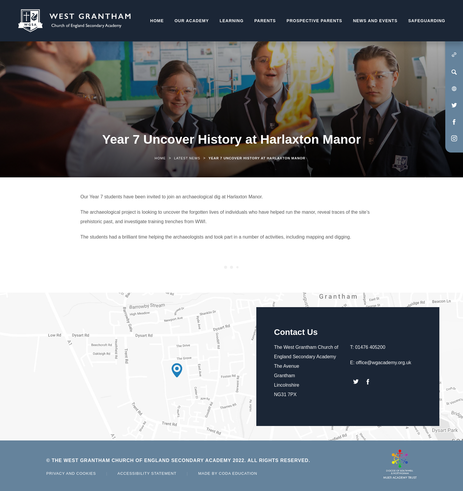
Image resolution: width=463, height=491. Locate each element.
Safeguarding (426, 20)
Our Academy (192, 20)
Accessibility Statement (147, 473)
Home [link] (160, 158)
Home (157, 20)
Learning (232, 20)
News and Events (375, 20)
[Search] (454, 72)
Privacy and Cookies (71, 473)
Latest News (187, 158)
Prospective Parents (314, 20)
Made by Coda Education (227, 473)
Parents (265, 20)
